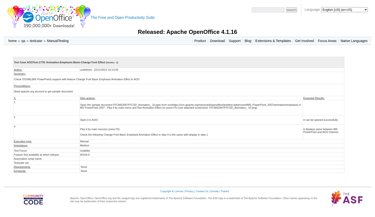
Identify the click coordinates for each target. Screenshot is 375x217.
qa (23, 41)
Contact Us (202, 191)
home (12, 41)
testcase (36, 41)
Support (235, 41)
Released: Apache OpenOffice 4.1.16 (187, 32)
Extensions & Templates (273, 41)
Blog (248, 41)
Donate (214, 191)
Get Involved (304, 41)
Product (200, 41)
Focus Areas (327, 41)
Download (217, 41)
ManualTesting (57, 41)
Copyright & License (171, 191)
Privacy (189, 191)
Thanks (225, 191)
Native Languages (354, 41)
